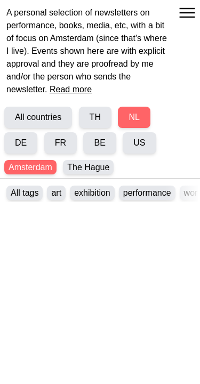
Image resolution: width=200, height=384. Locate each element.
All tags (24, 192)
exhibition (92, 192)
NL (134, 117)
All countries (38, 117)
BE (99, 142)
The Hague (88, 167)
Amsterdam (30, 167)
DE (21, 142)
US (139, 142)
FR (60, 142)
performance (147, 192)
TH (95, 117)
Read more (71, 89)
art (56, 192)
